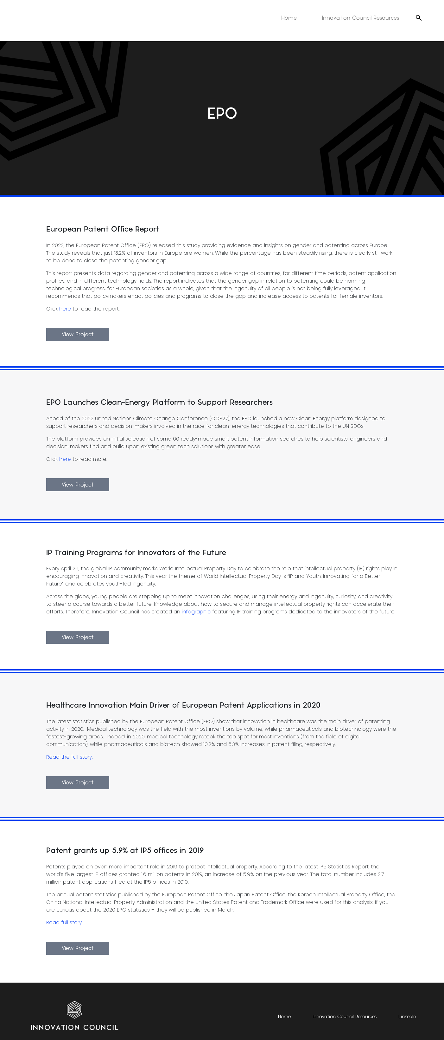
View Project (78, 334)
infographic (196, 611)
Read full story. (64, 922)
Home (289, 18)
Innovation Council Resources (360, 18)
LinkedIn (407, 1017)
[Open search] (419, 18)
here (65, 308)
